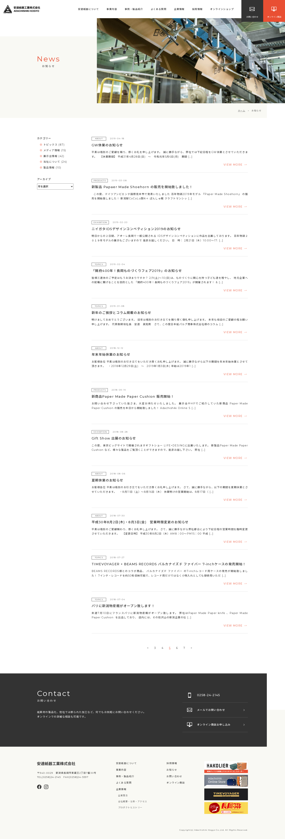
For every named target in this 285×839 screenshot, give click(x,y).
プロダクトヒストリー (130, 807)
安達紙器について (88, 9)
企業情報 (179, 9)
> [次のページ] (191, 648)
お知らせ (171, 769)
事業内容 (112, 9)
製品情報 (49, 167)
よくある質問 (158, 9)
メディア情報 (51, 150)
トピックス (50, 144)
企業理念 (123, 795)
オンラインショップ (222, 9)
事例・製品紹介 (134, 9)
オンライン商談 (175, 782)
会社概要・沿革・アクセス (132, 801)
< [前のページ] (148, 648)
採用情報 (197, 9)
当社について (51, 161)
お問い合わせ (174, 776)
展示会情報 (50, 156)
